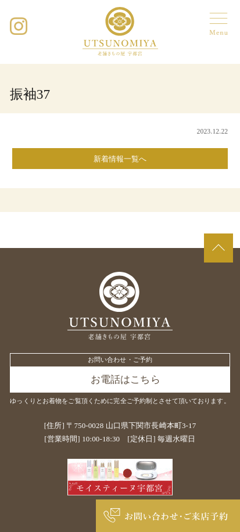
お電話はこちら (125, 379)
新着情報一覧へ (120, 158)
